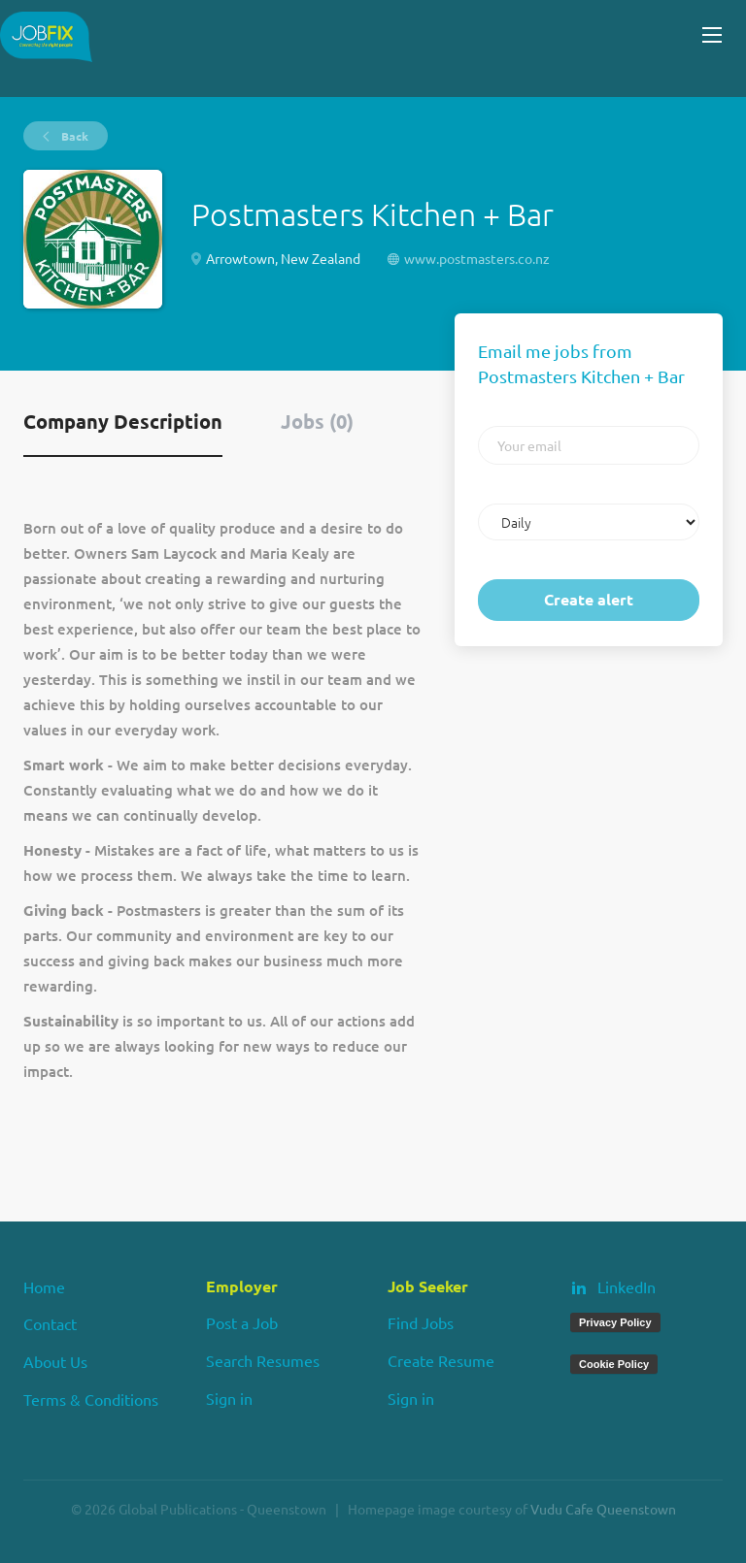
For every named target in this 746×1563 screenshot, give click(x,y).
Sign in (229, 1398)
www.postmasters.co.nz (477, 258)
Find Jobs (421, 1322)
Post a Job (242, 1322)
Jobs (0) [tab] (317, 421)
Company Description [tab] (122, 421)
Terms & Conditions (90, 1399)
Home (44, 1286)
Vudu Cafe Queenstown (603, 1508)
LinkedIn (626, 1286)
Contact (50, 1323)
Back (73, 136)
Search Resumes (263, 1360)
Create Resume (441, 1360)
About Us (55, 1361)
